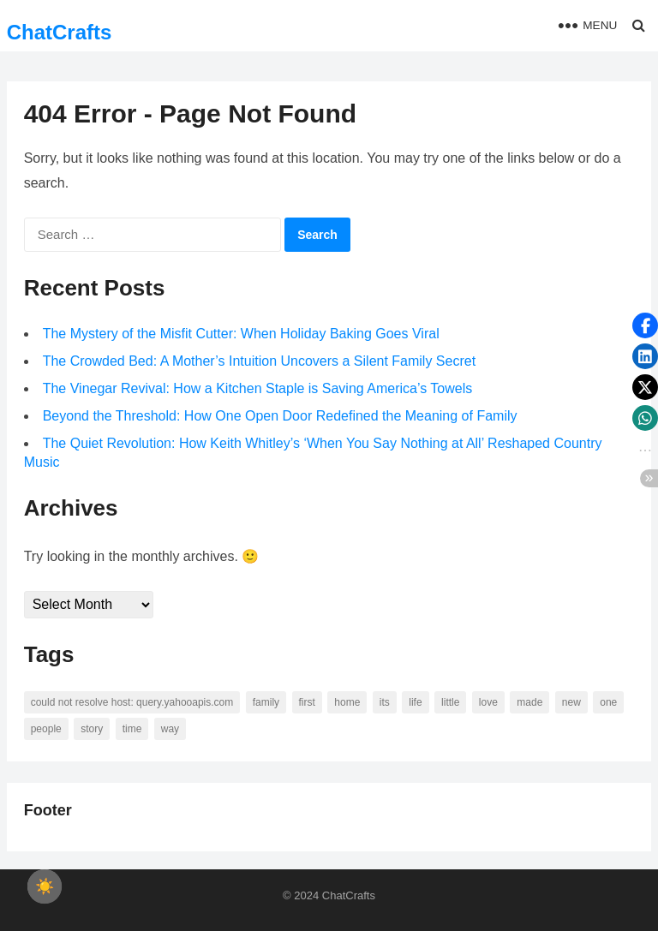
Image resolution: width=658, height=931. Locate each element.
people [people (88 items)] (46, 729)
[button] (645, 325)
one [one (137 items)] (608, 702)
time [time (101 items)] (132, 729)
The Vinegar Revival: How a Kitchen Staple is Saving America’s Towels (258, 388)
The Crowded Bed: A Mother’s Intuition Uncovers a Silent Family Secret (259, 361)
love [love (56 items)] (488, 702)
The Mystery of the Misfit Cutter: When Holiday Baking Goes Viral (241, 333)
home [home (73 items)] (347, 702)
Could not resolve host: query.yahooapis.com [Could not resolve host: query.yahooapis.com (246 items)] (132, 702)
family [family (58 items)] (266, 702)
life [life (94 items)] (415, 702)
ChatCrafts (59, 32)
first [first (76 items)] (307, 702)
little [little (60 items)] (450, 702)
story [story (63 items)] (92, 729)
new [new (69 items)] (571, 702)
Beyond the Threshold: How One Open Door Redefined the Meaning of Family (280, 416)
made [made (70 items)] (529, 702)
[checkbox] (44, 886)
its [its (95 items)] (385, 702)
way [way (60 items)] (170, 729)
